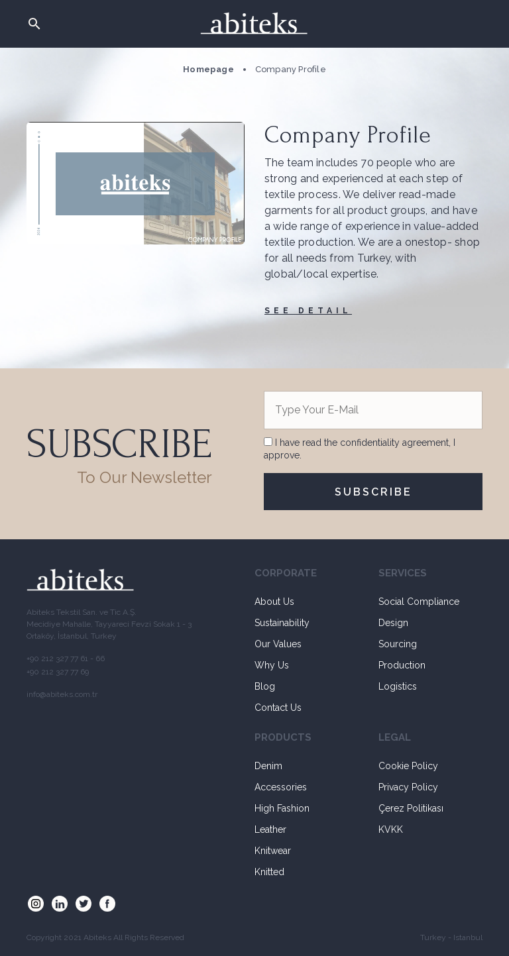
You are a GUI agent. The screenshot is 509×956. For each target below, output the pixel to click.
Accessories (280, 787)
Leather (270, 829)
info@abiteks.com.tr (62, 694)
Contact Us (278, 707)
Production (401, 665)
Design (393, 622)
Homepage (208, 69)
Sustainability (282, 622)
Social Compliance (418, 601)
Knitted (269, 872)
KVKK (390, 829)
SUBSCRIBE (373, 492)
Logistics (397, 686)
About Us (274, 601)
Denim (268, 766)
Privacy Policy (408, 787)
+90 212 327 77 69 (58, 671)
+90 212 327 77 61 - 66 (66, 658)
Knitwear (272, 850)
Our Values (278, 644)
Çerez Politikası (410, 808)
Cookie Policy (408, 766)
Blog (264, 686)
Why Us (271, 665)
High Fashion (282, 808)
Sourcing (397, 644)
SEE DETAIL (308, 310)
